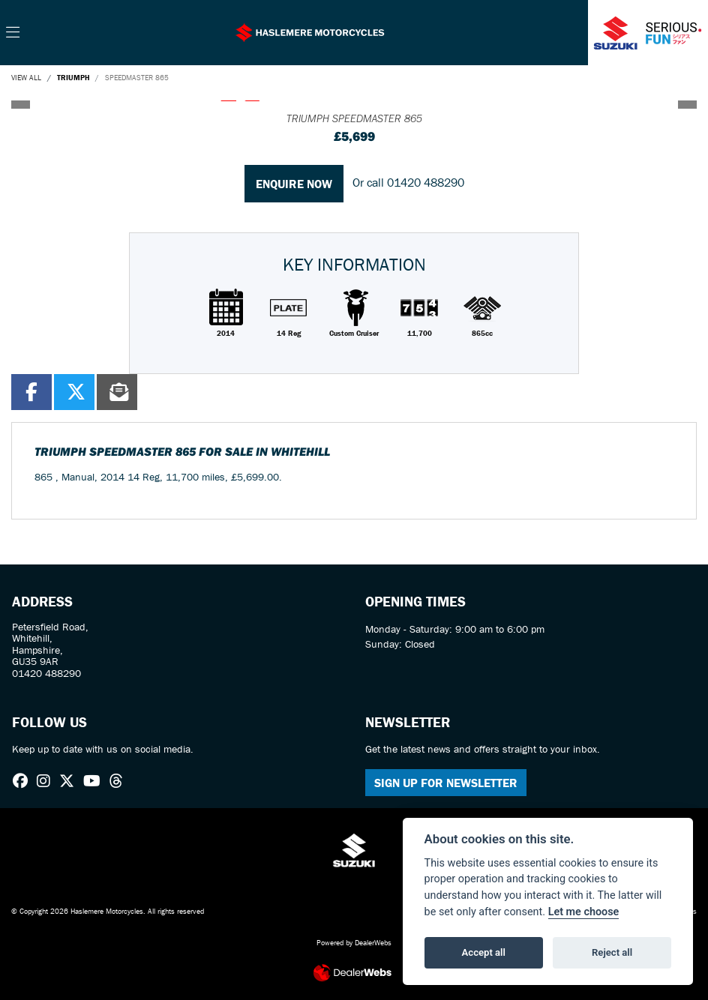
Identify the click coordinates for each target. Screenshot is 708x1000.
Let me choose (584, 912)
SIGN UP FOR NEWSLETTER (446, 782)
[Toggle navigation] (13, 33)
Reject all (612, 952)
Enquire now (294, 183)
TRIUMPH (73, 77)
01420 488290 (425, 182)
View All (26, 77)
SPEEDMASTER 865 (137, 77)
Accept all (484, 952)
